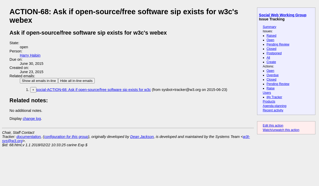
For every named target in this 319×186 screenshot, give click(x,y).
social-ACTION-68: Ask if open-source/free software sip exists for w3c (93, 90)
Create (271, 62)
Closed (271, 49)
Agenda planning (274, 106)
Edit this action (273, 125)
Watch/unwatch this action (281, 130)
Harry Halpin (30, 55)
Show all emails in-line (39, 81)
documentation (29, 137)
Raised (271, 35)
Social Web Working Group (282, 15)
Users (267, 93)
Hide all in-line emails (76, 81)
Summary (269, 27)
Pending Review (278, 44)
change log (32, 119)
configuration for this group (66, 137)
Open (270, 40)
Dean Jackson (142, 137)
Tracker (274, 97)
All (268, 57)
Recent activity (273, 110)
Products (269, 101)
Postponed (274, 53)
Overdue (273, 75)
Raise (271, 88)
